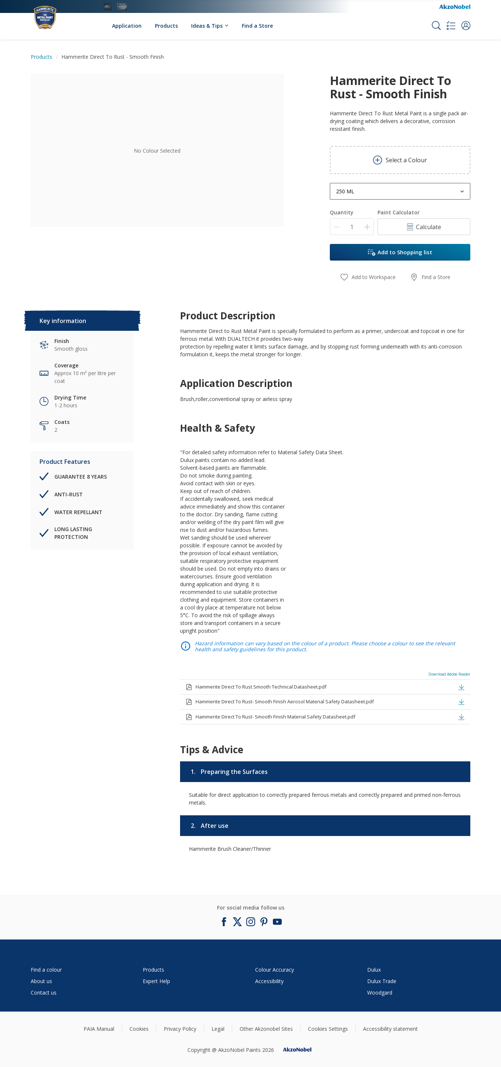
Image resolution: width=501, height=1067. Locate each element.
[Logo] (53, 13)
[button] (465, 25)
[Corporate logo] (454, 6)
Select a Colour (400, 160)
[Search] (436, 25)
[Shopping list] (451, 25)
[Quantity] (352, 226)
